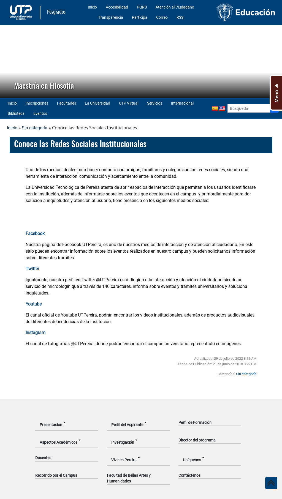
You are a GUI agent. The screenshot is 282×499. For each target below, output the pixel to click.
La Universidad (97, 103)
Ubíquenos (192, 460)
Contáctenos (189, 475)
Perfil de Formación (195, 422)
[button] (8, 61)
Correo (162, 17)
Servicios (154, 103)
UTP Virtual (128, 103)
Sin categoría (34, 127)
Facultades (66, 103)
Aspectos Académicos (58, 442)
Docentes (43, 458)
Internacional (182, 103)
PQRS (142, 7)
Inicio (92, 7)
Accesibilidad (117, 7)
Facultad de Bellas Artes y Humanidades (129, 478)
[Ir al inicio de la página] (271, 483)
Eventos (40, 113)
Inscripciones (37, 103)
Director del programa (197, 440)
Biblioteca (16, 113)
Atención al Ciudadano (175, 7)
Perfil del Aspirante (127, 424)
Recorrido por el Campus (56, 475)
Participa (139, 17)
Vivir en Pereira (124, 460)
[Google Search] (248, 108)
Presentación (51, 424)
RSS (180, 17)
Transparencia (111, 17)
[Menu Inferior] (276, 93)
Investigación (122, 442)
